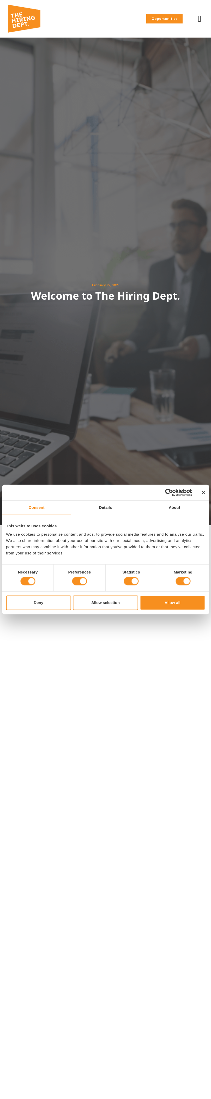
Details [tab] (105, 507)
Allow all (172, 602)
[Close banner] (203, 492)
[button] (171, 15)
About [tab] (174, 507)
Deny (38, 602)
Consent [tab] (37, 507)
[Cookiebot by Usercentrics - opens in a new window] (169, 492)
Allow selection (105, 602)
